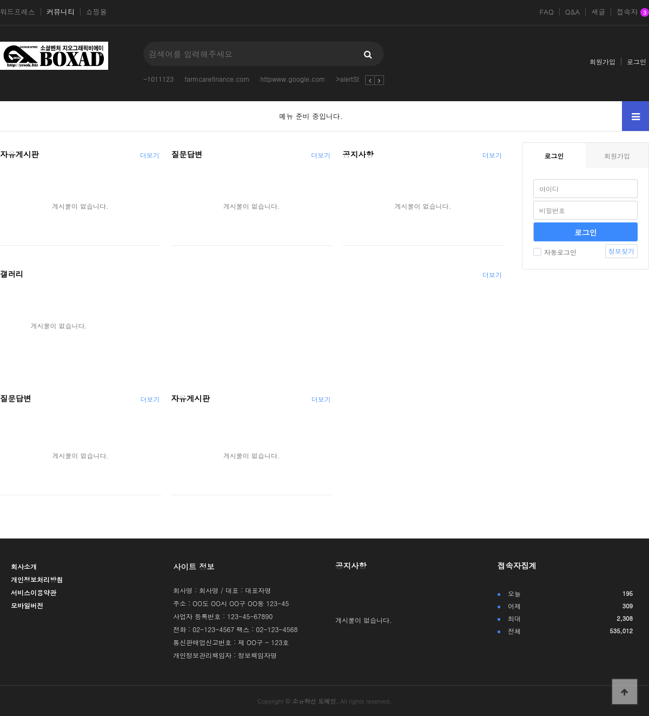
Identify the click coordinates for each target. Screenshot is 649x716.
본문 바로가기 (0, 0)
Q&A (572, 12)
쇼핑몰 (96, 12)
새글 (598, 12)
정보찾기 (621, 250)
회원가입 (602, 61)
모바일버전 (27, 605)
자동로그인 (555, 252)
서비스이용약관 (33, 592)
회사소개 (24, 566)
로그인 (636, 61)
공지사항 (358, 154)
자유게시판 (19, 154)
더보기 (150, 155)
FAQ (546, 12)
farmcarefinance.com (217, 78)
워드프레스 (17, 12)
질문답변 (187, 154)
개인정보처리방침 (37, 579)
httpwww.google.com (292, 78)
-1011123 (158, 78)
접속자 (633, 12)
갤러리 (11, 273)
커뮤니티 (61, 12)
